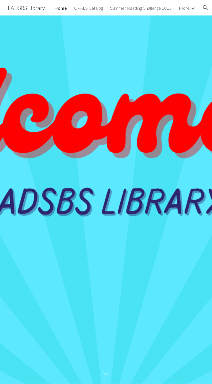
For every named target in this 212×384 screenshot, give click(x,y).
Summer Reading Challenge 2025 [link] (141, 8)
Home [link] (60, 8)
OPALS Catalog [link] (88, 8)
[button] (205, 7)
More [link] (184, 8)
